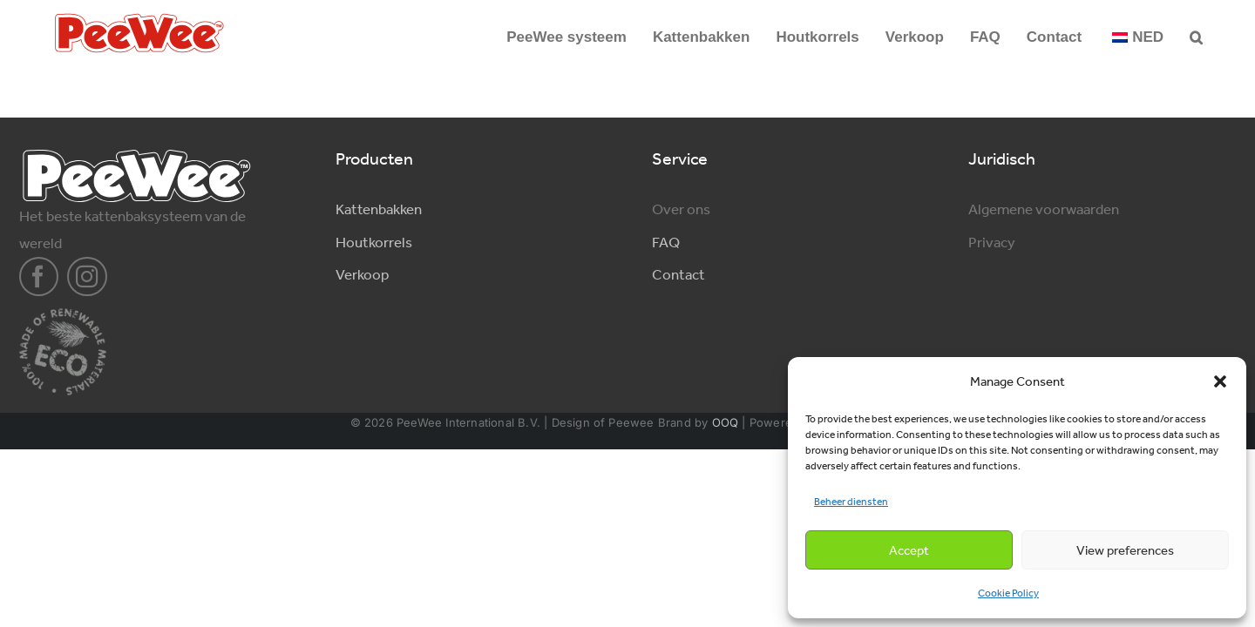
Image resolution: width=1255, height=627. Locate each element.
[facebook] (39, 277)
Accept (909, 550)
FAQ (666, 242)
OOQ (725, 422)
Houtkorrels (374, 242)
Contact (678, 274)
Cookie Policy (1008, 593)
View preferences (1125, 550)
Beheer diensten (851, 502)
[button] (1220, 381)
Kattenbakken (379, 209)
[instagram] (87, 277)
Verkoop (362, 274)
